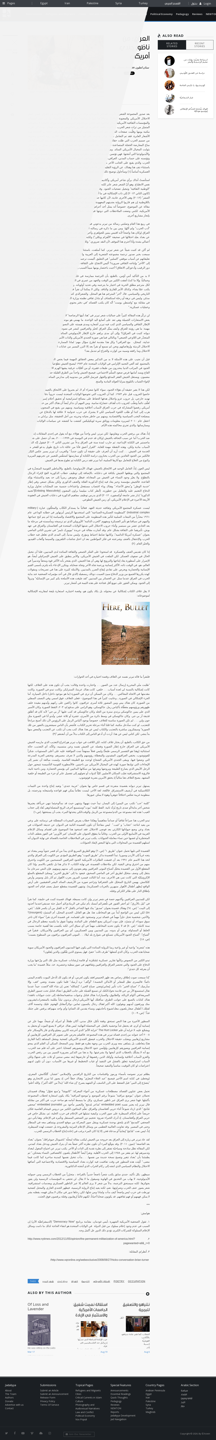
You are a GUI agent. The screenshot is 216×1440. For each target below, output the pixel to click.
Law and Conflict (84, 1412)
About (8, 1390)
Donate (9, 1401)
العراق (74, 1281)
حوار (183, 1406)
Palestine (92, 3)
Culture (79, 1401)
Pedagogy (182, 14)
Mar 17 (31, 1351)
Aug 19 (104, 1351)
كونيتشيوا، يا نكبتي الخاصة (192, 85)
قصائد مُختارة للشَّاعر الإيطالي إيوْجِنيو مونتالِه (194, 110)
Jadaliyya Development (123, 1415)
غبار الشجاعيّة (186, 97)
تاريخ (183, 1402)
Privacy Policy (47, 1401)
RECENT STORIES (199, 45)
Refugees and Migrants (88, 1390)
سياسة (184, 1390)
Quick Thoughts (119, 1397)
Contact (9, 1408)
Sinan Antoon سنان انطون (133, 67)
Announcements (119, 1390)
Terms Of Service (49, 1404)
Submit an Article (49, 1390)
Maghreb (150, 1412)
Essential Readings (121, 1394)
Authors (9, 1397)
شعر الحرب (48, 1281)
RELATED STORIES (172, 45)
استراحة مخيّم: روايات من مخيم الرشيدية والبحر (196, 61)
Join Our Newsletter (78, 1434)
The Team (10, 1394)
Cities (78, 1394)
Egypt (44, 3)
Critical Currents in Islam (88, 1397)
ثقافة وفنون (186, 1398)
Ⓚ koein (206, 1433)
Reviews (197, 14)
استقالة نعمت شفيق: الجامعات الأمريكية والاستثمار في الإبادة (90, 1309)
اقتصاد (184, 1394)
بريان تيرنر (62, 1281)
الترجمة (86, 1281)
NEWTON (116, 1408)
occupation (136, 1281)
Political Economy (161, 14)
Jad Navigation (118, 1419)
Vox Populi (81, 1419)
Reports (115, 1412)
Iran (67, 3)
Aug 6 (147, 1351)
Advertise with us (14, 1404)
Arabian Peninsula (155, 1390)
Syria (118, 3)
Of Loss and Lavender (38, 1306)
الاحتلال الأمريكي (101, 1281)
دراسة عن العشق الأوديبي (192, 73)
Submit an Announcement (54, 1394)
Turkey (143, 3)
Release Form (47, 1397)
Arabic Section (190, 1385)
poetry (119, 1281)
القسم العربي (172, 3)
